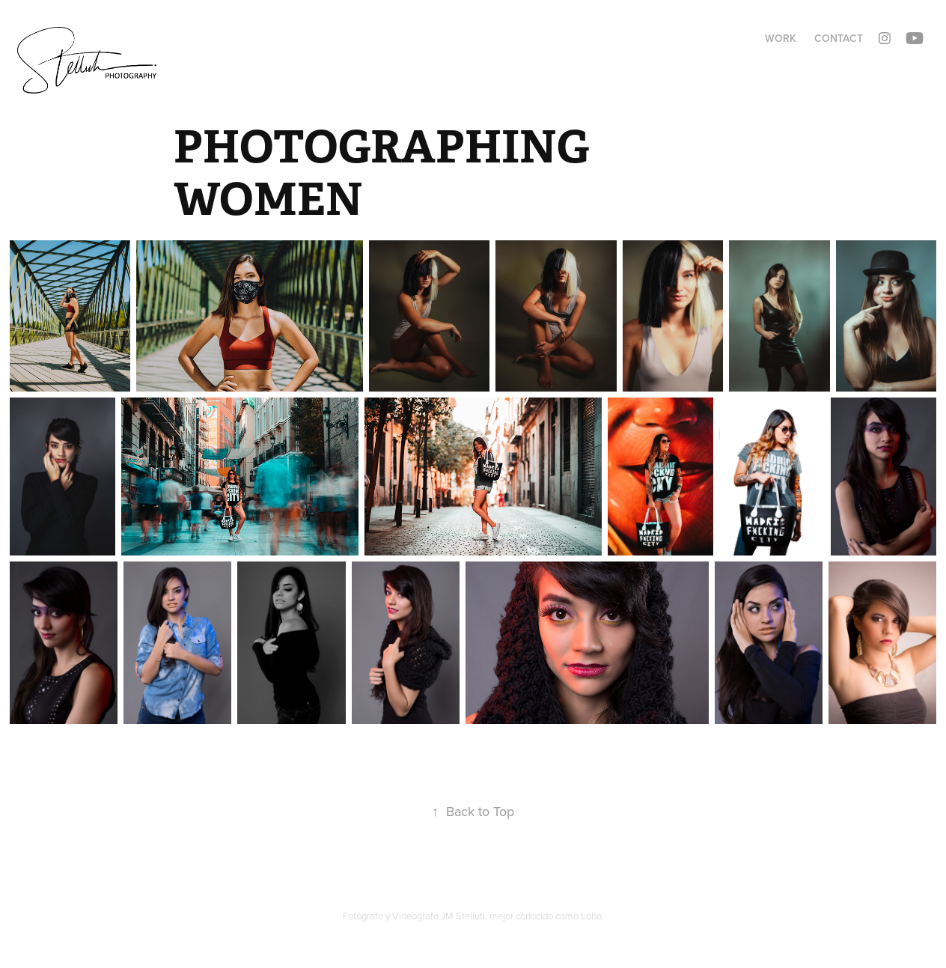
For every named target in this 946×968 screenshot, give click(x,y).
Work (780, 38)
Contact (838, 38)
